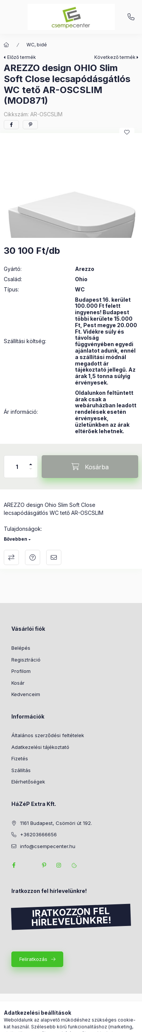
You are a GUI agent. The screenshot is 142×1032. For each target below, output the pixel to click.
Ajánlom (53, 557)
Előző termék (21, 57)
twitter (28, 865)
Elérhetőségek (28, 782)
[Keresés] (59, 1022)
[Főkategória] (6, 44)
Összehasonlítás (11, 557)
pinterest (43, 865)
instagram (59, 865)
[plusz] (31, 461)
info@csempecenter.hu (47, 846)
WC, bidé (37, 44)
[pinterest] (30, 124)
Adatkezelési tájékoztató (40, 747)
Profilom (21, 671)
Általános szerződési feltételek (47, 735)
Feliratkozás (33, 959)
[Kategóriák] (40, 1022)
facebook (13, 865)
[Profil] (78, 1022)
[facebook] (11, 124)
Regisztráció (26, 660)
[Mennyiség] (17, 467)
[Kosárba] (90, 466)
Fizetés (19, 758)
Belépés (20, 648)
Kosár (18, 683)
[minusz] (31, 472)
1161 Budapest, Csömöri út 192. (56, 823)
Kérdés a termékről (32, 557)
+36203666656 (131, 17)
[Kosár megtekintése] (101, 1022)
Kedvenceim (25, 694)
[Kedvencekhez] (126, 132)
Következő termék (115, 57)
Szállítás (21, 770)
